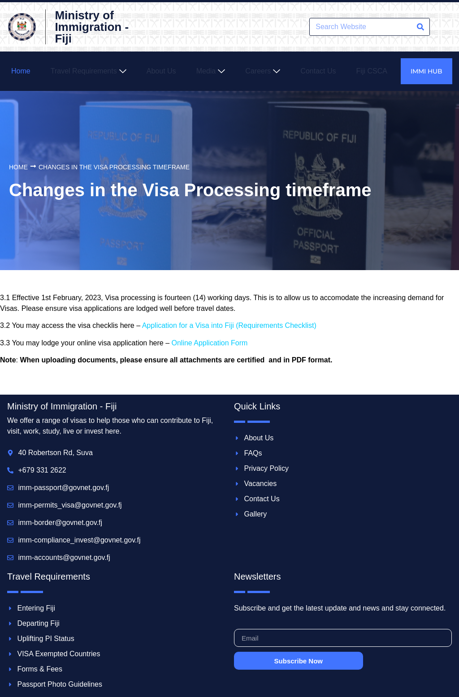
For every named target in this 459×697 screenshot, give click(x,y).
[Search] (420, 26)
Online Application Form (209, 343)
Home (18, 167)
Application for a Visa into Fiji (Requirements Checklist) (229, 325)
